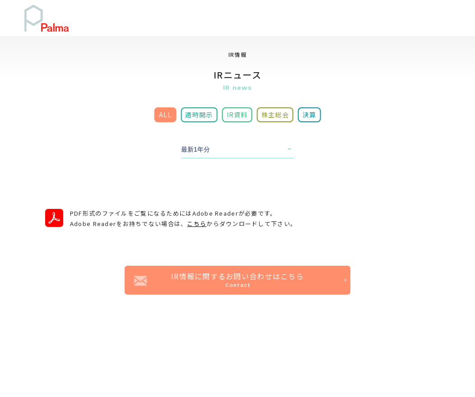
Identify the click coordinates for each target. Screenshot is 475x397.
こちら (196, 223)
